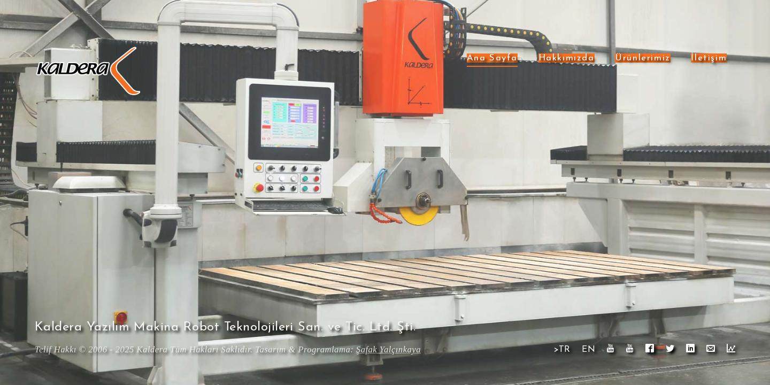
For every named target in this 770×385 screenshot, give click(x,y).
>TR (562, 349)
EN (588, 349)
